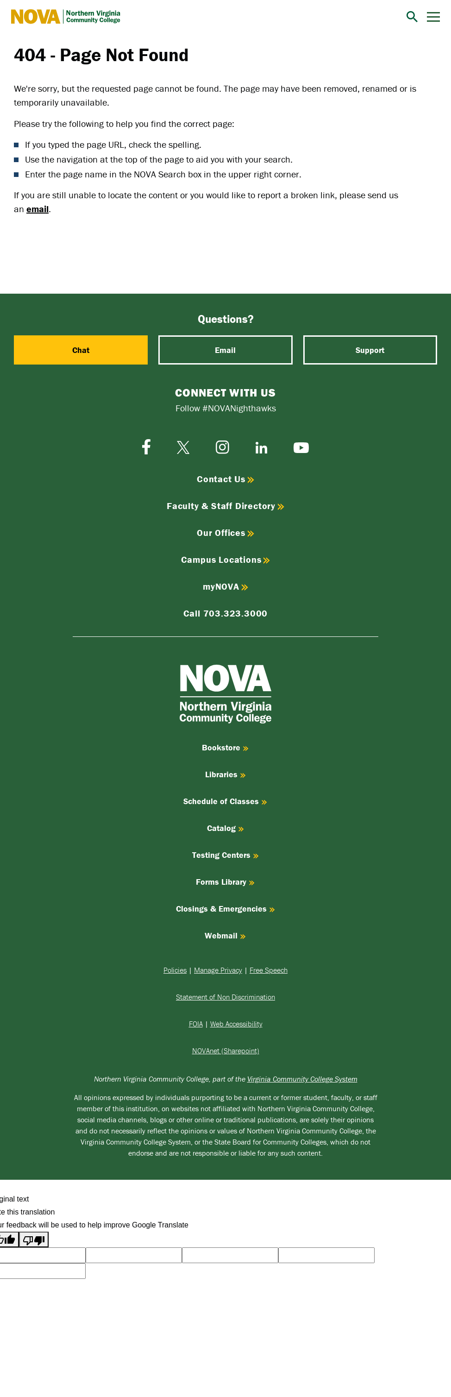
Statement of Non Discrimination (225, 996)
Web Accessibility (236, 1023)
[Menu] (433, 17)
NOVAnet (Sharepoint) (225, 1050)
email (37, 208)
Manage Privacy (218, 970)
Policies (175, 970)
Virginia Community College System (302, 1078)
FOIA (196, 1023)
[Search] (412, 16)
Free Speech (269, 970)
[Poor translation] (34, 1239)
